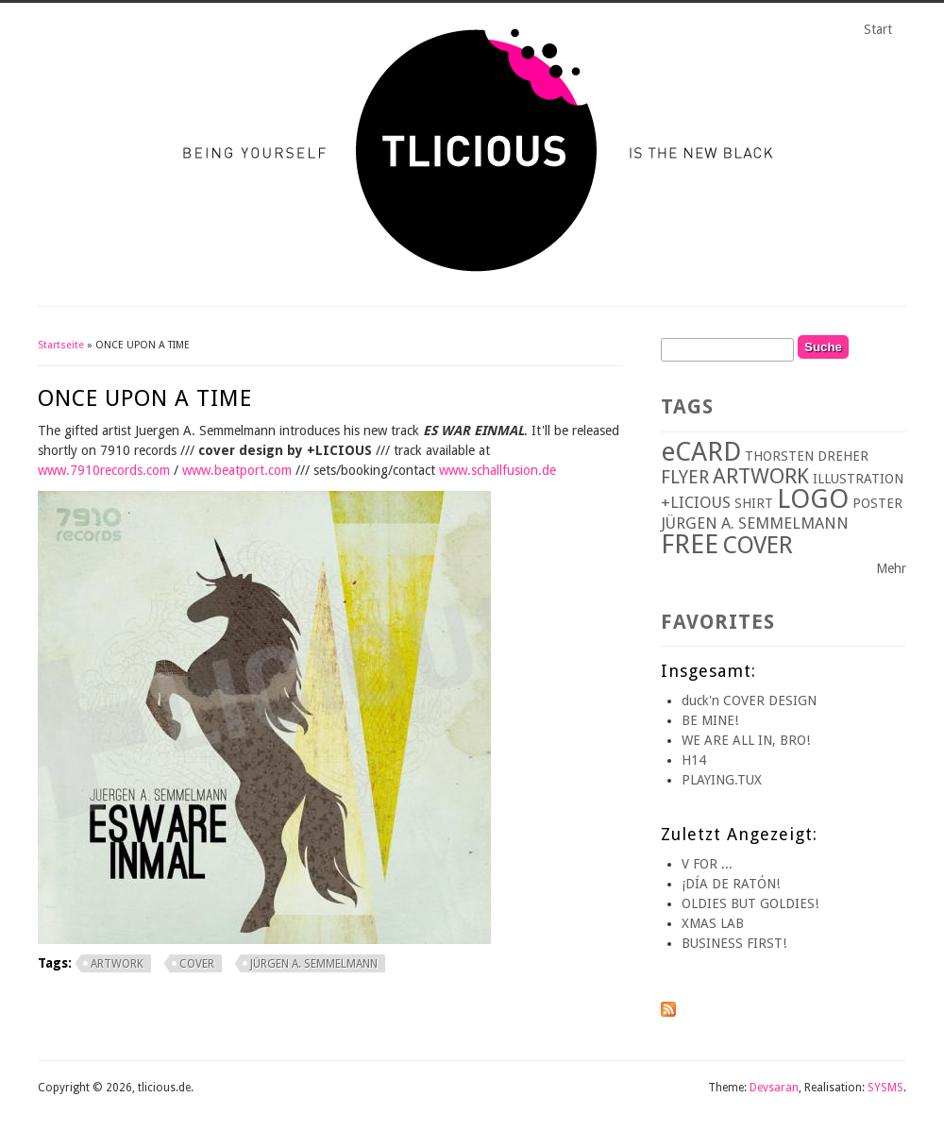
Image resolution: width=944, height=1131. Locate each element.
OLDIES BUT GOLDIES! (750, 903)
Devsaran (774, 1087)
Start (878, 29)
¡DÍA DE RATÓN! (731, 883)
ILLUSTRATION (858, 478)
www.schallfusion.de (497, 470)
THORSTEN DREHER (806, 456)
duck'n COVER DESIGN (749, 700)
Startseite (61, 345)
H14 (694, 760)
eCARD (701, 451)
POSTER (877, 503)
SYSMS (885, 1087)
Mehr (891, 568)
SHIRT (753, 503)
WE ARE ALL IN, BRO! (746, 740)
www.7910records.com (104, 470)
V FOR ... (707, 863)
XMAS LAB (713, 923)
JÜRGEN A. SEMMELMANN (314, 964)
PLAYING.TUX (722, 779)
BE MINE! (710, 720)
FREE (689, 544)
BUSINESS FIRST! (734, 943)
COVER (196, 964)
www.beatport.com (237, 470)
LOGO (813, 499)
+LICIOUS (696, 502)
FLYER (685, 477)
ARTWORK (117, 964)
